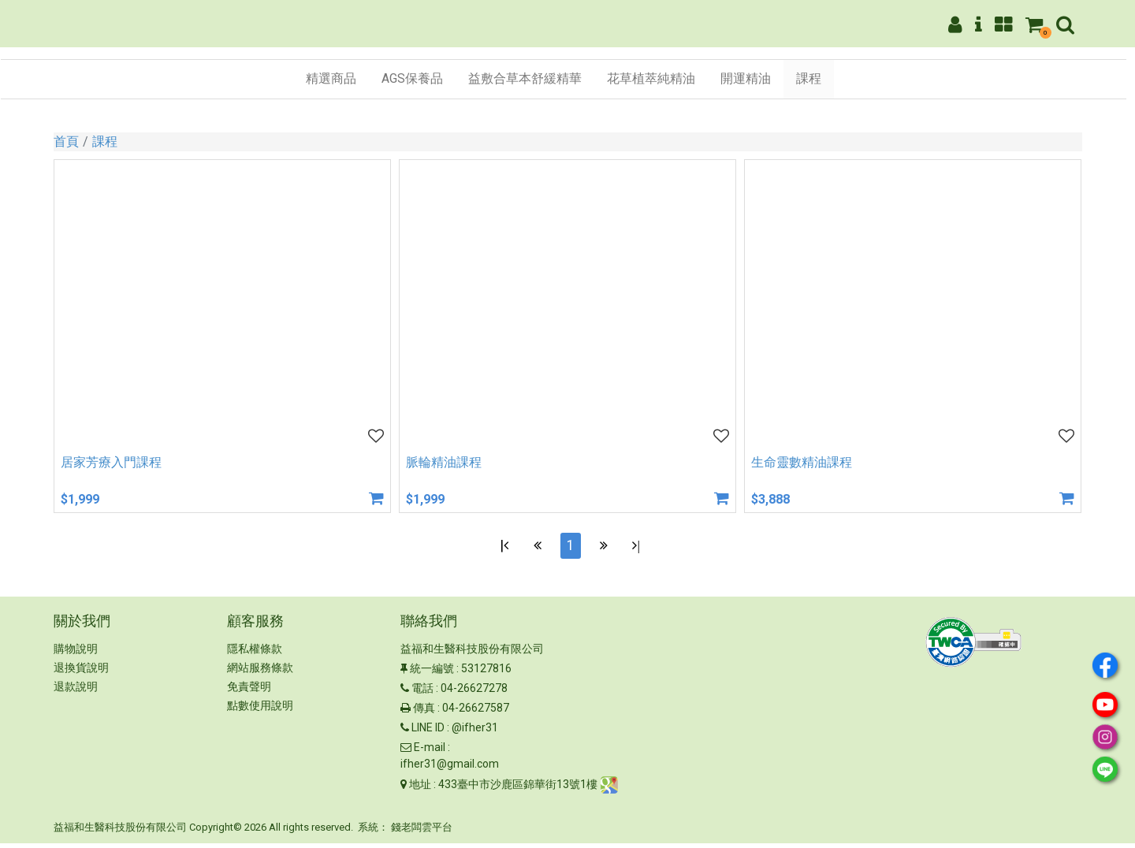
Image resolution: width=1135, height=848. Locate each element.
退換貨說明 (81, 673)
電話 (422, 693)
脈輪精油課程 (444, 462)
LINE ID (428, 733)
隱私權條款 (254, 654)
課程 (104, 141)
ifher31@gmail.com (449, 769)
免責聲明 (249, 692)
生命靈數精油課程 (801, 462)
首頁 (66, 141)
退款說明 (76, 692)
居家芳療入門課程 (111, 462)
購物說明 (76, 654)
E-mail (429, 752)
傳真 (424, 713)
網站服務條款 (260, 673)
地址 (420, 789)
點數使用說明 (260, 711)
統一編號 (432, 674)
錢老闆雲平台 (421, 833)
